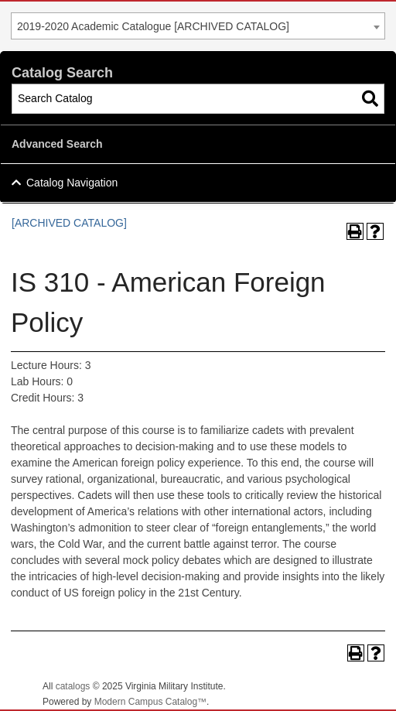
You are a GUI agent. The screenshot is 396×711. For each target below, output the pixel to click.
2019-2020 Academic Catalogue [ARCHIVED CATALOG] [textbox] (153, 26)
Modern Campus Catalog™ (150, 701)
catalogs (73, 686)
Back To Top (342, 686)
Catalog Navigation (72, 182)
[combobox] (198, 25)
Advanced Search (57, 144)
